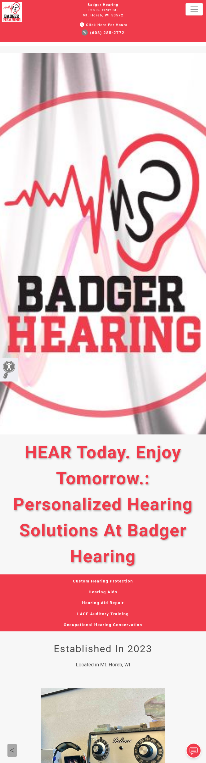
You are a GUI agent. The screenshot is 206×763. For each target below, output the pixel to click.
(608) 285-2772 (103, 32)
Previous (12, 750)
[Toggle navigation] (194, 9)
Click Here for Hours (103, 25)
